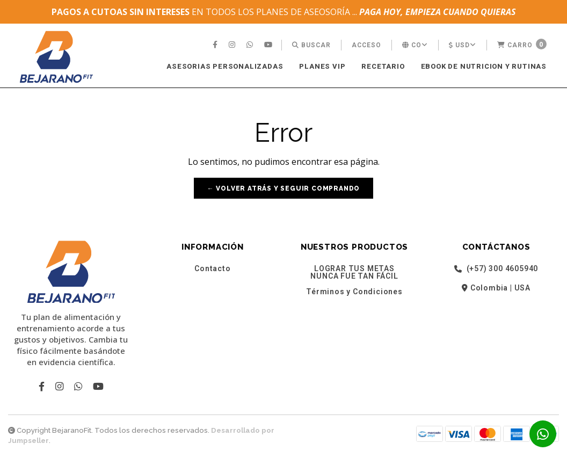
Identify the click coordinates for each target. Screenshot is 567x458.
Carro (522, 44)
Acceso (366, 45)
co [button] (415, 45)
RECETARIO (382, 66)
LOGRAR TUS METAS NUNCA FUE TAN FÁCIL (354, 272)
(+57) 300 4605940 (496, 269)
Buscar (311, 45)
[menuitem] (216, 45)
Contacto (212, 268)
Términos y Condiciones (354, 291)
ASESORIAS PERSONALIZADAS (224, 66)
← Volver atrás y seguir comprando (283, 188)
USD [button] (462, 45)
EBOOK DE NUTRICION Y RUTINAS (484, 66)
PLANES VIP (322, 66)
